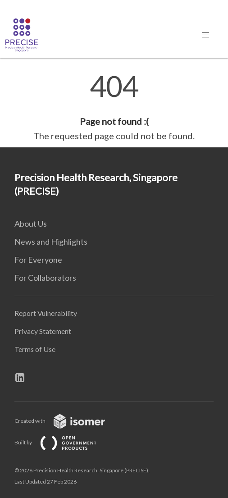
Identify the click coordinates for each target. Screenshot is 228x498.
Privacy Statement (42, 331)
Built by (62, 442)
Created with (66, 420)
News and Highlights (50, 242)
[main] (114, 107)
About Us (30, 223)
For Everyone (38, 260)
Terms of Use (34, 349)
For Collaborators (45, 278)
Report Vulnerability (45, 313)
